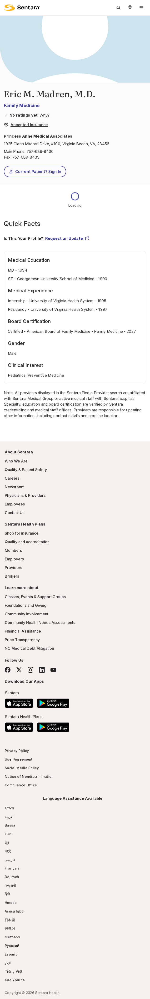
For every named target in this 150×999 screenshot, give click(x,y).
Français (12, 868)
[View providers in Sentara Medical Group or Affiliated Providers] (44, 115)
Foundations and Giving (25, 605)
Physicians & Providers (25, 495)
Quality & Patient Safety (26, 469)
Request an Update (67, 238)
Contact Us (14, 512)
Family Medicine (22, 105)
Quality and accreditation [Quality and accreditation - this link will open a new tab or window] (27, 541)
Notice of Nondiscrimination (29, 776)
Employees (15, 504)
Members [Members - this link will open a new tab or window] (13, 550)
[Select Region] (130, 7)
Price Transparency (22, 639)
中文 (8, 851)
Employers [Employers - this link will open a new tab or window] (14, 559)
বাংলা (9, 834)
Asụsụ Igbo (14, 911)
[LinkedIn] (42, 669)
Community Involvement (26, 614)
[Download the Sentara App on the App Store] (19, 702)
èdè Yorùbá (15, 980)
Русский (12, 946)
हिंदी (7, 894)
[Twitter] (19, 670)
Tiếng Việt (13, 971)
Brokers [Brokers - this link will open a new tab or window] (12, 576)
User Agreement (18, 759)
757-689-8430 (40, 151)
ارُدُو (8, 963)
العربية (10, 817)
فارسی (10, 860)
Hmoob (11, 903)
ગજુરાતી (10, 885)
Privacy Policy (17, 751)
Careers (12, 478)
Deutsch (12, 877)
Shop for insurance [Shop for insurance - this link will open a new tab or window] (22, 533)
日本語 (10, 920)
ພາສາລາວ (12, 937)
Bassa (10, 825)
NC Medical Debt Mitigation (29, 648)
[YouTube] (53, 670)
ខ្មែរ (7, 842)
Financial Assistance (23, 631)
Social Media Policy (22, 768)
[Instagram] (30, 669)
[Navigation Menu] (141, 7)
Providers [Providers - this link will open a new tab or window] (13, 567)
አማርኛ (10, 808)
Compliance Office (21, 785)
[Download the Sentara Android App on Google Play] (53, 702)
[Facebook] (7, 670)
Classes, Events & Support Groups (35, 596)
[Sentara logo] (22, 7)
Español (12, 954)
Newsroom (15, 486)
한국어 (10, 928)
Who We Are (16, 461)
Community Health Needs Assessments (40, 622)
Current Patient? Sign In (35, 171)
